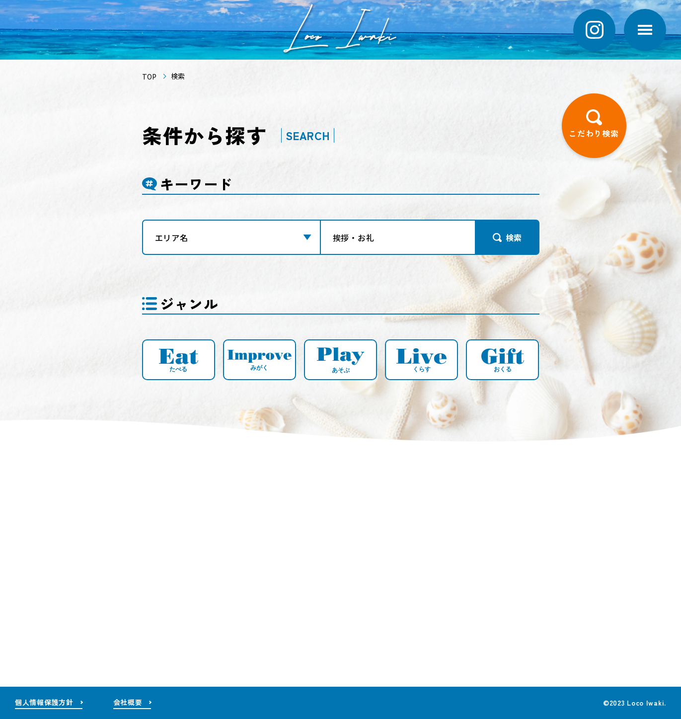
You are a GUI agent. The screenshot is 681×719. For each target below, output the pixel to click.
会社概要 (128, 702)
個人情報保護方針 (44, 702)
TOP (149, 77)
